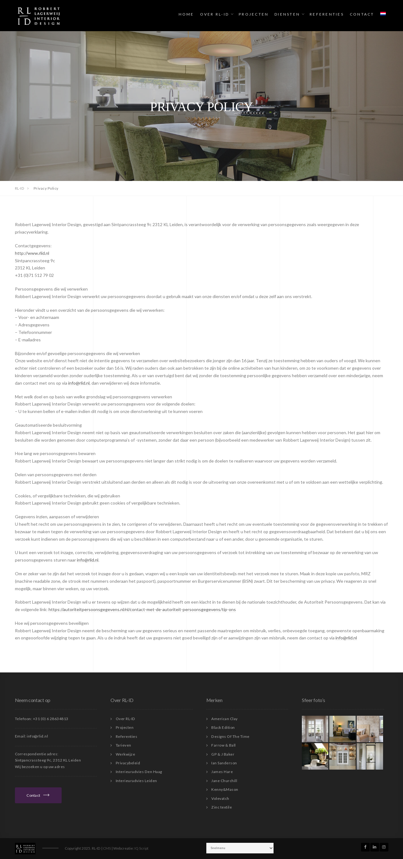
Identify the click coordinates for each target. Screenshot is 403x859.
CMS (107, 848)
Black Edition (223, 727)
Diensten (287, 14)
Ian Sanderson (224, 763)
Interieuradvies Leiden (136, 780)
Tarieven (123, 745)
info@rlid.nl (79, 383)
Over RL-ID (214, 14)
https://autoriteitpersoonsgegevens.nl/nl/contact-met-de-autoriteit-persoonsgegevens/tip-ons (142, 609)
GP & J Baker (222, 754)
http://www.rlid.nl (32, 253)
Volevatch (220, 798)
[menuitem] (383, 14)
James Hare (222, 771)
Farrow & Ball (223, 745)
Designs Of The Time (230, 736)
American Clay (224, 718)
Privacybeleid (128, 763)
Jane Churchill (224, 780)
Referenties (327, 14)
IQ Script (141, 848)
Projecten (254, 14)
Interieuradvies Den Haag (139, 771)
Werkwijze (125, 754)
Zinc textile (221, 807)
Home (186, 14)
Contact (362, 14)
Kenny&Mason (224, 789)
